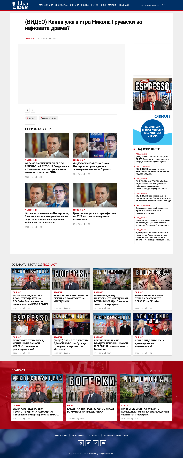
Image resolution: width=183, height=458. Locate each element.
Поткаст (32, 118)
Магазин (112, 5)
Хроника (74, 5)
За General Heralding (116, 435)
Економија (61, 5)
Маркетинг (78, 435)
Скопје (85, 5)
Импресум (61, 435)
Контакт (94, 435)
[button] (6, 397)
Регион (95, 5)
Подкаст (124, 5)
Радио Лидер (19, 5)
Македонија (46, 5)
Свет (103, 5)
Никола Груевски (49, 118)
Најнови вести (148, 149)
